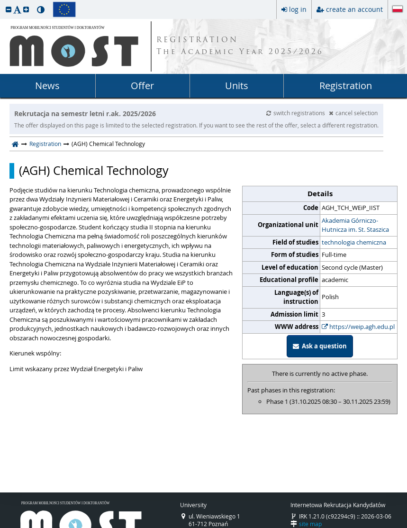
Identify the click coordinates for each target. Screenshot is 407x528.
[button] (8, 9)
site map (310, 524)
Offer (142, 85)
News (47, 85)
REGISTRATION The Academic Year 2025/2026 (240, 46)
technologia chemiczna (354, 242)
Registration (345, 85)
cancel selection (353, 113)
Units (236, 85)
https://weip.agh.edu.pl (358, 326)
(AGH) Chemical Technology (94, 170)
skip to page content (2, 2)
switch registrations (296, 113)
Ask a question (320, 346)
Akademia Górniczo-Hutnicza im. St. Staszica (355, 225)
